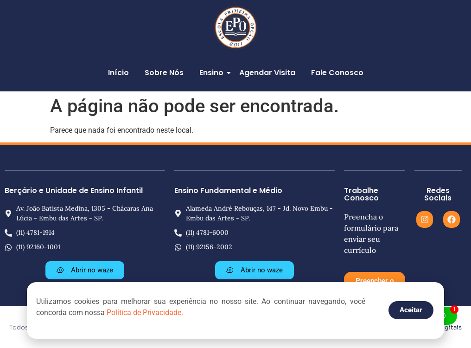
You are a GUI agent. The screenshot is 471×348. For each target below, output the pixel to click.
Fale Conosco (337, 72)
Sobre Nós (164, 72)
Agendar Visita (267, 72)
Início (118, 72)
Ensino (213, 72)
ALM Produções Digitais (425, 327)
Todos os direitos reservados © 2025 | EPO (73, 327)
